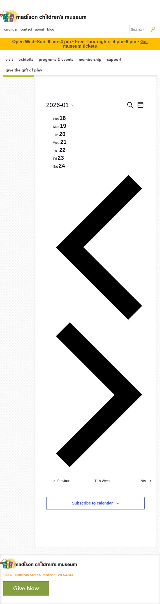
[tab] (59, 118)
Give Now (26, 588)
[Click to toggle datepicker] (60, 105)
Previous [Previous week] (62, 481)
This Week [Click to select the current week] (102, 481)
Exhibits (25, 59)
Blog (50, 29)
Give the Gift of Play (24, 70)
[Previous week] (99, 319)
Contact (26, 29)
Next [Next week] (146, 481)
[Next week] (99, 466)
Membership (90, 59)
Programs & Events (56, 59)
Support (114, 59)
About (39, 29)
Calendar (11, 29)
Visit (9, 59)
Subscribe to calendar (92, 503)
